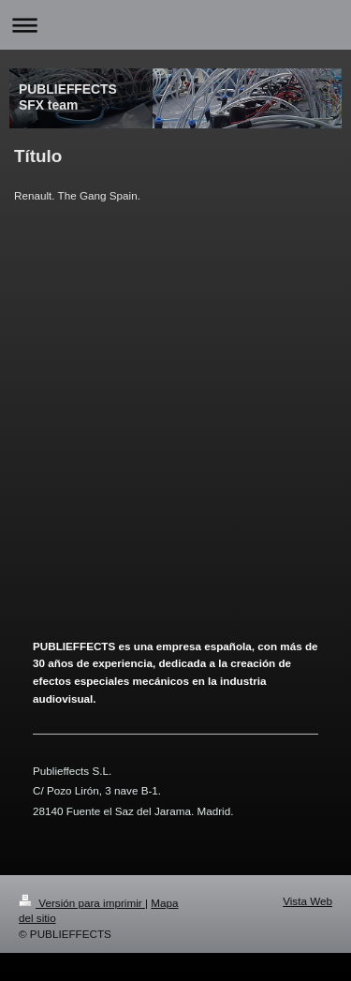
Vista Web (307, 901)
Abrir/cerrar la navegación (175, 25)
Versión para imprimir (82, 903)
